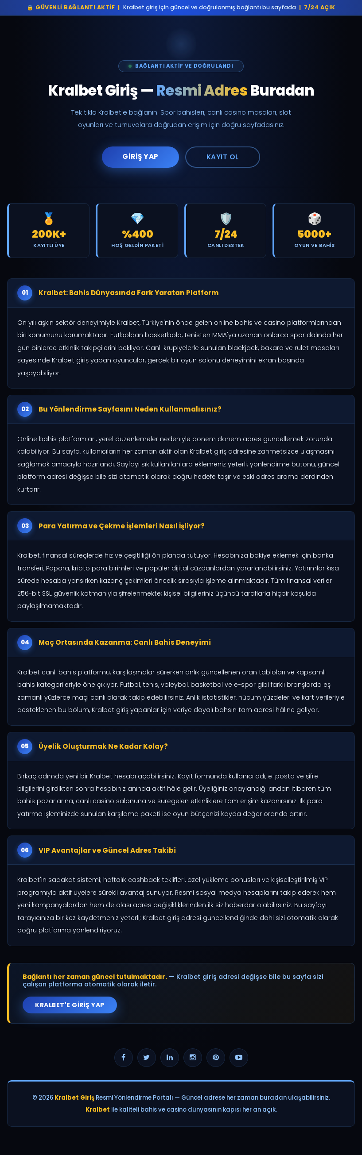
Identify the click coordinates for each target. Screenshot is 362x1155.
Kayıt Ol (222, 157)
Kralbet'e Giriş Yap (70, 1005)
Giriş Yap (140, 156)
